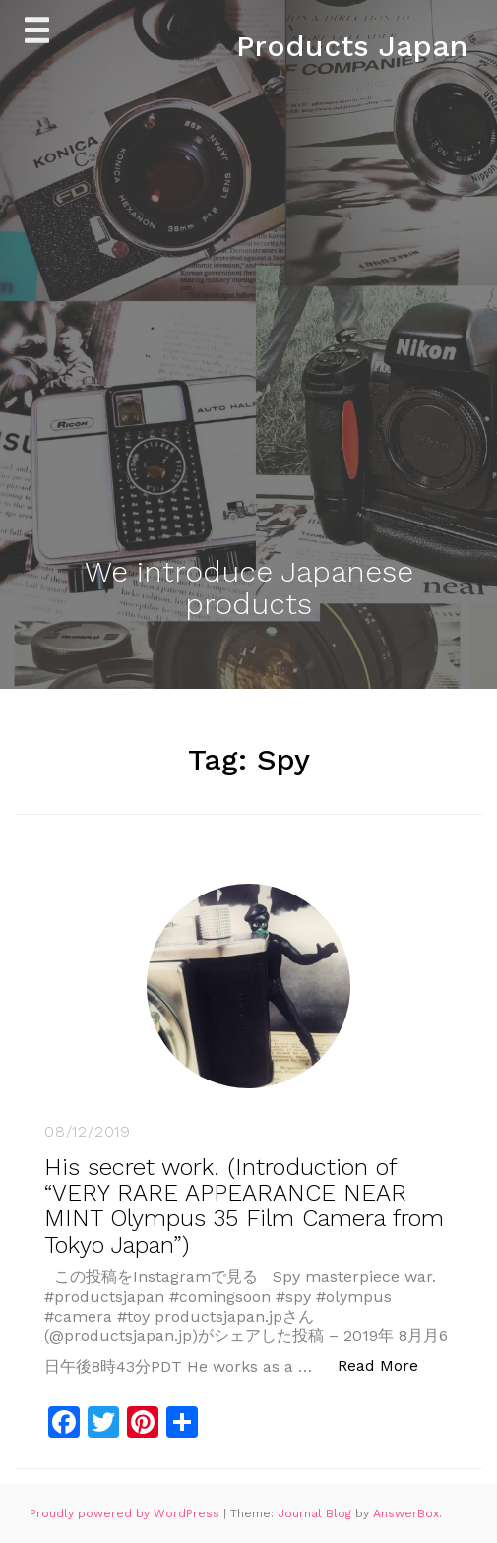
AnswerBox (406, 1513)
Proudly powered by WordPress (126, 1513)
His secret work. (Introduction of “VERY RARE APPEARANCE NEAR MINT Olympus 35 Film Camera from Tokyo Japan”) (244, 1206)
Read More (388, 1364)
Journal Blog (316, 1513)
